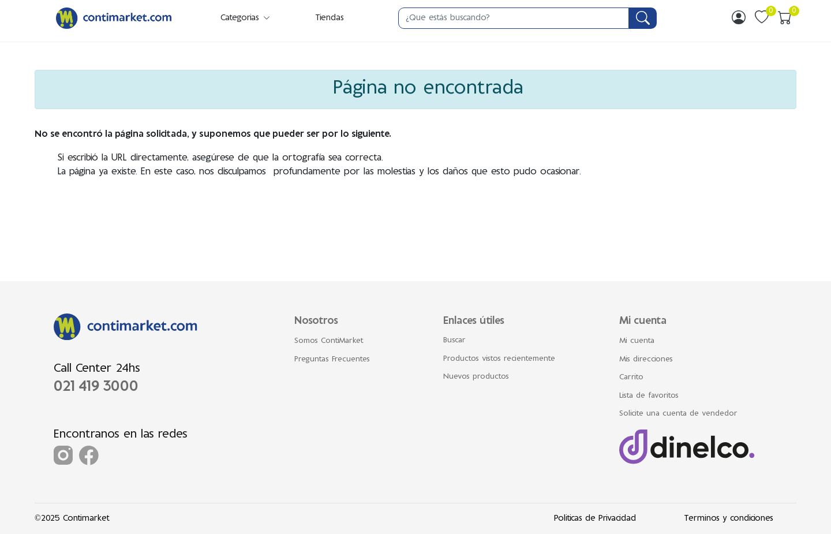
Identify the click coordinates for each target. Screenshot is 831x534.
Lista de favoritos (649, 396)
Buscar (454, 341)
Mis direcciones (646, 360)
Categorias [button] (245, 18)
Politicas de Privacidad (595, 518)
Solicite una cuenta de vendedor (678, 414)
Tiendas (329, 18)
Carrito (631, 378)
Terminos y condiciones (728, 518)
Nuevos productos (476, 377)
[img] (739, 17)
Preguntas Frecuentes (332, 360)
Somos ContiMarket (329, 341)
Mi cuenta (636, 341)
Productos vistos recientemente (499, 359)
